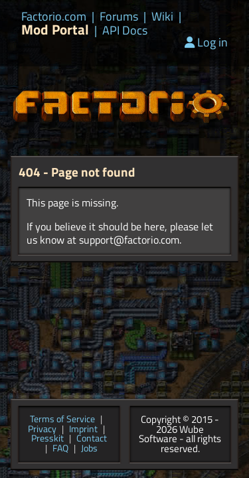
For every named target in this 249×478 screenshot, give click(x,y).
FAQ (60, 449)
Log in (206, 42)
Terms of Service (62, 420)
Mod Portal (55, 30)
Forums (119, 17)
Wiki (162, 17)
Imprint (83, 430)
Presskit (47, 439)
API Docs (124, 31)
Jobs (89, 449)
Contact (91, 439)
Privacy (42, 430)
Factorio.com (53, 17)
